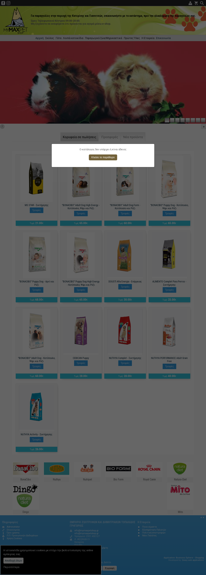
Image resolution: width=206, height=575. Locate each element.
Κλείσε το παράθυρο (103, 157)
